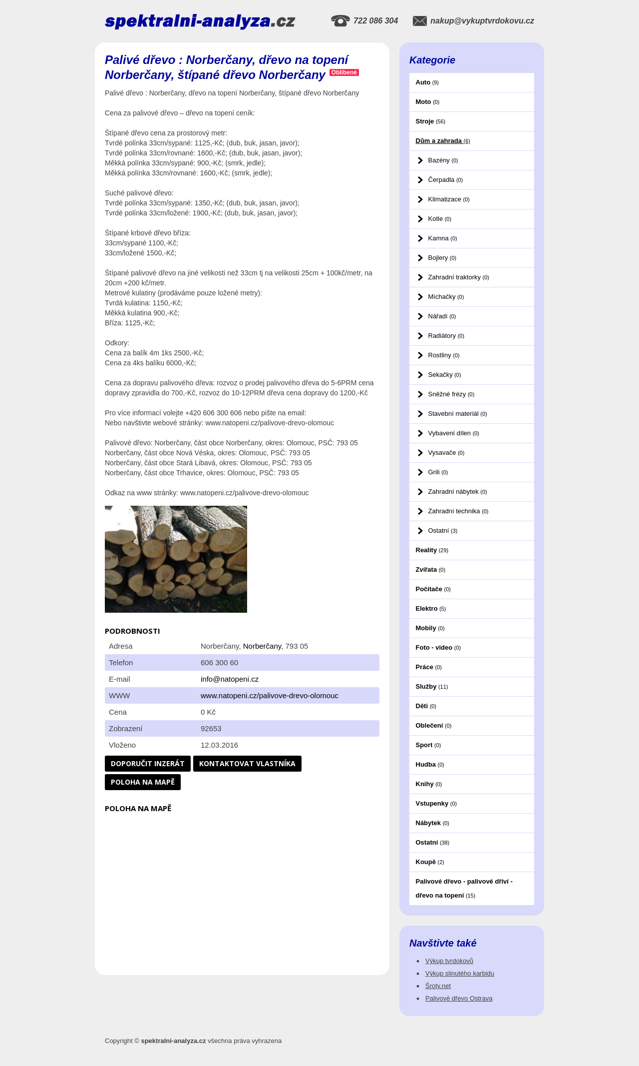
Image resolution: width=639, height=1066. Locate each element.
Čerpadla (445, 179)
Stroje (431, 121)
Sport (428, 745)
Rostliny (444, 355)
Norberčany (262, 646)
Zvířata (430, 569)
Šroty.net (438, 986)
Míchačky (446, 296)
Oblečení (434, 725)
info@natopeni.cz (230, 679)
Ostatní (443, 530)
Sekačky (444, 374)
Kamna (442, 238)
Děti (426, 706)
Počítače (433, 589)
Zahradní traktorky (458, 277)
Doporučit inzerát (148, 763)
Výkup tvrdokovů (449, 961)
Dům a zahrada (443, 140)
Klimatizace (449, 199)
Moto (428, 101)
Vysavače (446, 452)
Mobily (430, 628)
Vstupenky (436, 803)
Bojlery (442, 257)
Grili (438, 472)
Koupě (430, 862)
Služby (432, 686)
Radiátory (446, 335)
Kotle (439, 218)
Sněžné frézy (451, 394)
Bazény (443, 160)
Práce (429, 667)
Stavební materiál (457, 413)
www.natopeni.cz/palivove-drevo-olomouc (269, 695)
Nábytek (432, 823)
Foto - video (438, 647)
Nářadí (442, 316)
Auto (427, 82)
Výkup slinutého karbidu (459, 973)
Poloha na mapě (143, 782)
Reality (432, 550)
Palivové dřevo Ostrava (458, 998)
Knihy (429, 784)
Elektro (431, 608)
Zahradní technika (458, 511)
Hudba (430, 764)
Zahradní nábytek (457, 491)
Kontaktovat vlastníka (247, 763)
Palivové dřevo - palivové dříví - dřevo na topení (464, 888)
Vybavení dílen (453, 433)
